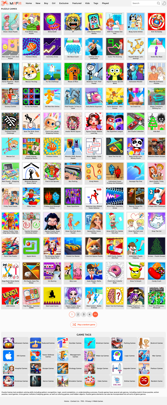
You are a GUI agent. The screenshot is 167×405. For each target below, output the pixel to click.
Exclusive (63, 3)
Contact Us (75, 401)
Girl (53, 3)
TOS (82, 401)
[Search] (146, 3)
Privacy (88, 401)
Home (29, 3)
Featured (76, 3)
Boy (46, 3)
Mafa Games (98, 401)
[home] (12, 3)
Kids (87, 3)
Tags (96, 3)
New (38, 3)
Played (105, 3)
